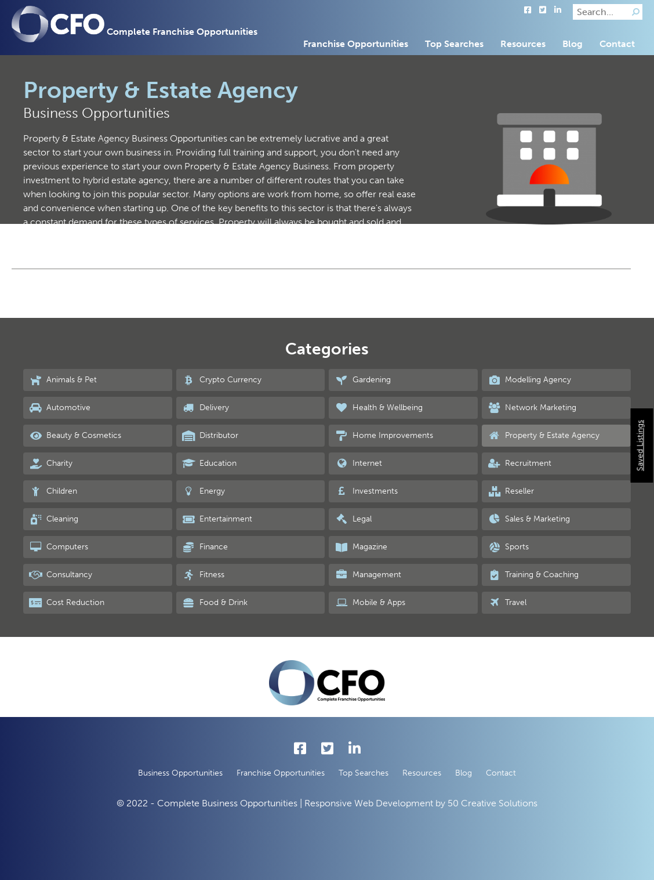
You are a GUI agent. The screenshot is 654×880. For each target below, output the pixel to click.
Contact (617, 43)
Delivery (205, 408)
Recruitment (519, 463)
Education (209, 463)
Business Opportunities (180, 773)
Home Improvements (384, 435)
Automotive (59, 408)
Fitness (203, 575)
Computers (58, 547)
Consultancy (60, 575)
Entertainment (217, 519)
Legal (353, 519)
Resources (523, 43)
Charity (50, 463)
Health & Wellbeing (378, 408)
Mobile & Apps (370, 602)
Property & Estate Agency (544, 435)
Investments (366, 491)
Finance (205, 547)
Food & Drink (215, 602)
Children (53, 491)
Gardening (362, 380)
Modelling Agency (529, 380)
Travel (507, 602)
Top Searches (454, 43)
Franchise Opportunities (355, 43)
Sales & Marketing (529, 519)
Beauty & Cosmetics (75, 435)
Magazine (361, 547)
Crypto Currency (221, 380)
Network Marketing (532, 408)
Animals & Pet (63, 380)
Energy (203, 491)
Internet (358, 463)
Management (368, 575)
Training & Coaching (533, 575)
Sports (508, 547)
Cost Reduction (66, 602)
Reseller (511, 491)
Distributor (210, 435)
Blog (572, 43)
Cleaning (53, 519)
